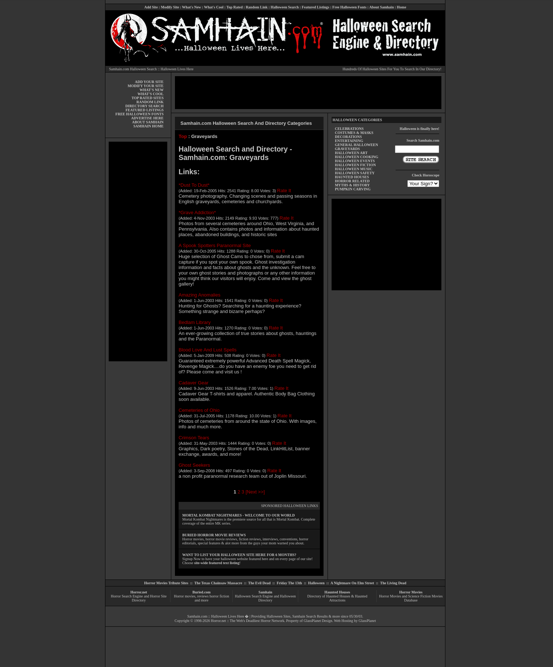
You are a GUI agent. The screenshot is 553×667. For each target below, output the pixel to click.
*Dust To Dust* (194, 185)
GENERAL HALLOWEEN (356, 145)
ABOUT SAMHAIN (148, 122)
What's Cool (213, 7)
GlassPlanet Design (318, 621)
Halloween (316, 583)
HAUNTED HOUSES (352, 177)
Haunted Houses (337, 592)
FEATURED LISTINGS (145, 110)
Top (183, 136)
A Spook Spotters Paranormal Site (215, 245)
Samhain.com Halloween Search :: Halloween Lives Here (151, 69)
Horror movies (184, 596)
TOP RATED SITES (148, 98)
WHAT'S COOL (151, 94)
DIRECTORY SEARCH (145, 106)
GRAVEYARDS (347, 149)
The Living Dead (393, 583)
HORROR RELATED (352, 181)
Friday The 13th (289, 583)
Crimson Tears (194, 437)
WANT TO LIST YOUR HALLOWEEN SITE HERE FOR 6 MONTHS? (239, 555)
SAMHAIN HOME (149, 126)
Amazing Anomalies (199, 295)
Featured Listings (315, 7)
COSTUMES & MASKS (354, 133)
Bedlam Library (194, 322)
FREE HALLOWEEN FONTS (139, 114)
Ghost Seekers (194, 465)
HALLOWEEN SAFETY (355, 173)
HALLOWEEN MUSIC (354, 169)
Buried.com (202, 592)
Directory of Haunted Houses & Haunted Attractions (337, 598)
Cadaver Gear (194, 382)
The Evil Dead (259, 583)
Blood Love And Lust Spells (207, 350)
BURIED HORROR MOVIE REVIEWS (214, 535)
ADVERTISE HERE (147, 118)
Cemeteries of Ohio (199, 410)
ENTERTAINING (349, 141)
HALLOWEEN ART (351, 153)
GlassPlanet (367, 621)
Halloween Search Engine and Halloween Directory (265, 598)
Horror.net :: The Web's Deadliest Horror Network (247, 621)
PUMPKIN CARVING (353, 189)
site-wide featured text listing (216, 563)
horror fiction (219, 596)
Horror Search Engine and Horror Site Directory (139, 598)
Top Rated (235, 7)
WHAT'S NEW (151, 90)
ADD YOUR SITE (149, 82)
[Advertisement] (138, 251)
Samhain (265, 592)
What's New (191, 7)
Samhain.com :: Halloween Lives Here (215, 616)
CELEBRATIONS (349, 129)
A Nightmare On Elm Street (352, 583)
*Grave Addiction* (197, 212)
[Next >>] (255, 492)
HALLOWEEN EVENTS (355, 161)
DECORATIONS (348, 137)
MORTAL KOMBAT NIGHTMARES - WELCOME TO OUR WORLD (238, 515)
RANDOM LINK (150, 102)
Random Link (257, 7)
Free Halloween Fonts (349, 7)
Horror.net (138, 592)
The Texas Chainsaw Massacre (218, 583)
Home (401, 7)
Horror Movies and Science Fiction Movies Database (411, 598)
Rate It (284, 190)
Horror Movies (411, 592)
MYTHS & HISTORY (352, 185)
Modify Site (170, 7)
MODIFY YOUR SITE (146, 86)
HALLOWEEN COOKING (356, 157)
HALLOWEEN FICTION (355, 165)
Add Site (151, 7)
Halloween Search (284, 7)
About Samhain (381, 7)
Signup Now (191, 559)
